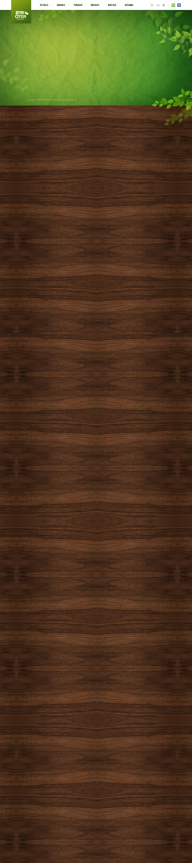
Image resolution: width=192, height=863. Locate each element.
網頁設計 (72, 100)
